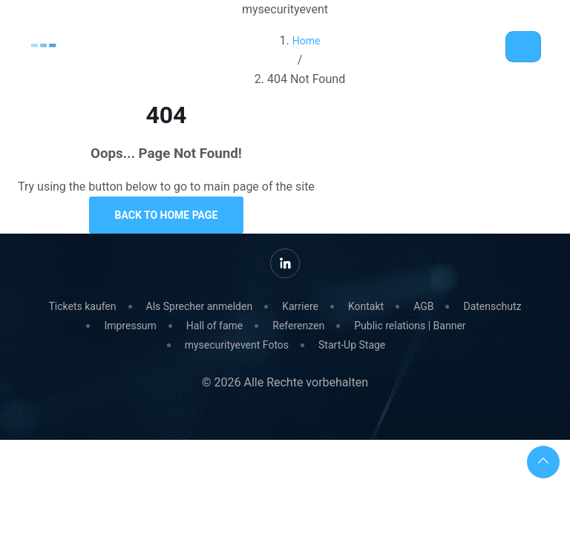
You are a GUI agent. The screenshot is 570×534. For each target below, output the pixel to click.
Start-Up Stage (351, 345)
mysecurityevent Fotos (237, 345)
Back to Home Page (166, 215)
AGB (423, 306)
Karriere (300, 306)
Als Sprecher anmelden (199, 306)
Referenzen (298, 326)
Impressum (130, 326)
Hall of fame (214, 326)
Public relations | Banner (409, 326)
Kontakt (366, 306)
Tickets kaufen (82, 306)
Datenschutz (492, 306)
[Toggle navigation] (523, 46)
